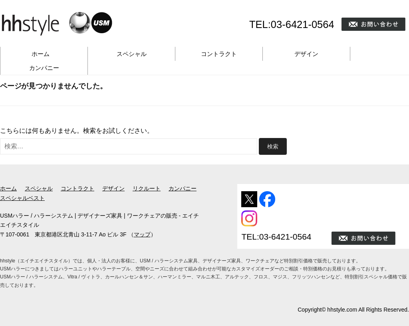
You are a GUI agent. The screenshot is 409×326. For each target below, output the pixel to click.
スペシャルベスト (22, 198)
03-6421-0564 (302, 24)
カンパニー (44, 67)
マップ (142, 234)
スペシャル (132, 53)
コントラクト (219, 53)
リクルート (147, 188)
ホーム (41, 53)
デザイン (306, 53)
